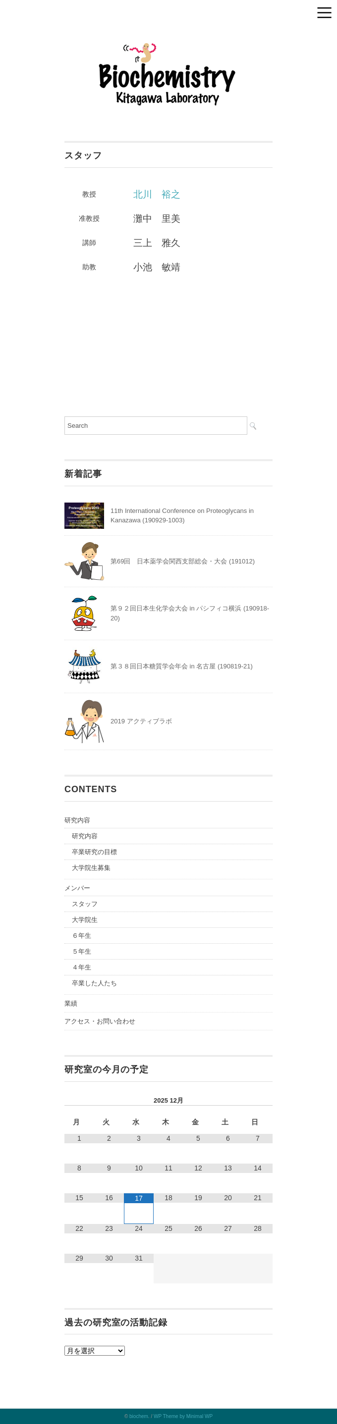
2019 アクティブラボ (141, 721)
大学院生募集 (91, 867)
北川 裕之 (156, 194)
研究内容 (77, 820)
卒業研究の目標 (94, 852)
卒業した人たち (94, 983)
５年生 (81, 951)
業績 (70, 1003)
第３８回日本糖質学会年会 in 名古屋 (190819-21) (182, 666)
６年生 (81, 935)
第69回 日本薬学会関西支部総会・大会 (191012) (183, 561)
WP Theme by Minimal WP (183, 1416)
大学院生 (85, 919)
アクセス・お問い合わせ (99, 1021)
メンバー (77, 888)
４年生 (81, 967)
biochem (138, 1416)
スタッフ (85, 904)
